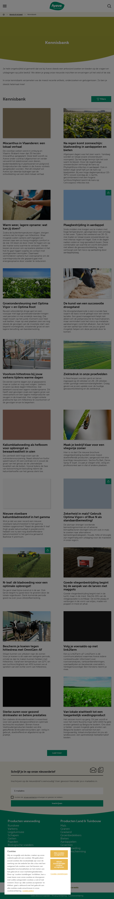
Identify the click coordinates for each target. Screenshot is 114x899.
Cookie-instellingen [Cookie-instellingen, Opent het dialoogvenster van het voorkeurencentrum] (59, 874)
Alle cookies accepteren (59, 854)
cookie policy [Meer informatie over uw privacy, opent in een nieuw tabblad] (28, 891)
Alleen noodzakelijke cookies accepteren (59, 864)
